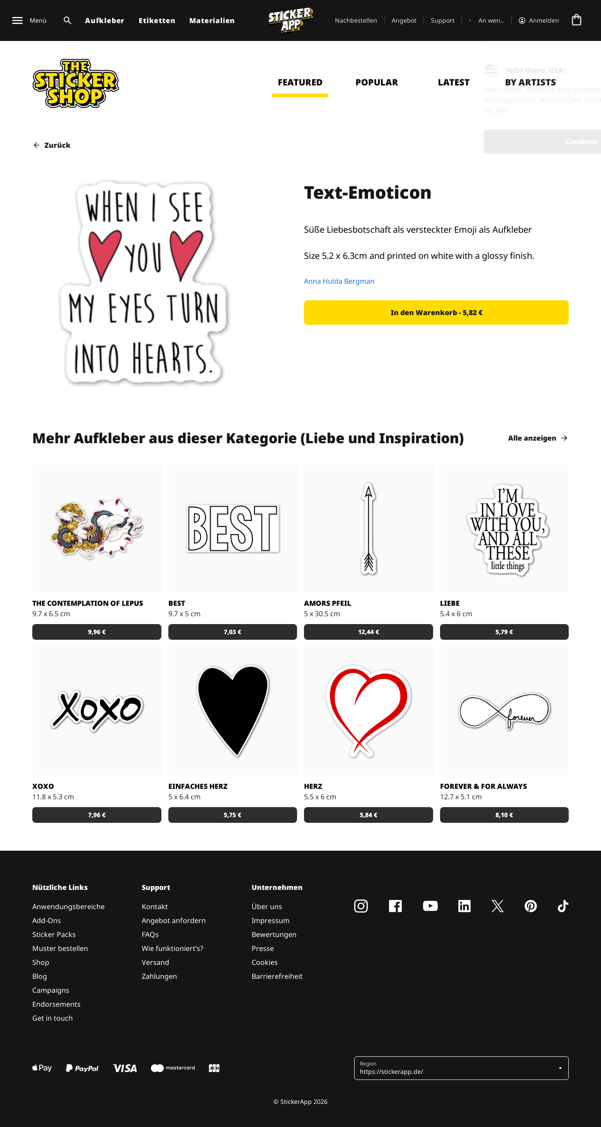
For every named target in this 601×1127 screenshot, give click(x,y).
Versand (155, 962)
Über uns (267, 906)
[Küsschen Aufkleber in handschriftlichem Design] (96, 711)
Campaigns (50, 990)
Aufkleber (105, 20)
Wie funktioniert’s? (172, 948)
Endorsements (56, 1004)
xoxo (43, 786)
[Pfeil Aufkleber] (368, 528)
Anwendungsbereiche (68, 906)
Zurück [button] (51, 145)
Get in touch (52, 1018)
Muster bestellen (60, 948)
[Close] (574, 67)
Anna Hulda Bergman (339, 281)
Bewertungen (274, 934)
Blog (39, 976)
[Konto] (539, 20)
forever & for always (483, 786)
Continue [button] (480, 141)
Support (442, 20)
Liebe (450, 603)
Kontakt (155, 906)
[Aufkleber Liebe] (504, 528)
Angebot (404, 20)
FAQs (150, 934)
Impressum (271, 920)
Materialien (212, 20)
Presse (263, 948)
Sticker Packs (54, 934)
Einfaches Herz (198, 786)
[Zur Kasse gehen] (577, 20)
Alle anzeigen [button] (538, 438)
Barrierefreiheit (277, 976)
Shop (40, 962)
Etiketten (157, 20)
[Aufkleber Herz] (368, 711)
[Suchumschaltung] (66, 20)
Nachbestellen (356, 20)
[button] (436, 312)
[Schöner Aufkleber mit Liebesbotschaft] (504, 711)
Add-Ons (46, 920)
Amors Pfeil (327, 603)
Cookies (265, 962)
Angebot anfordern (174, 920)
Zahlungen (159, 976)
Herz (313, 786)
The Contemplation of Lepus (87, 603)
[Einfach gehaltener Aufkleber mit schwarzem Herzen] (232, 711)
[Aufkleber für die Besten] (232, 528)
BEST (176, 603)
